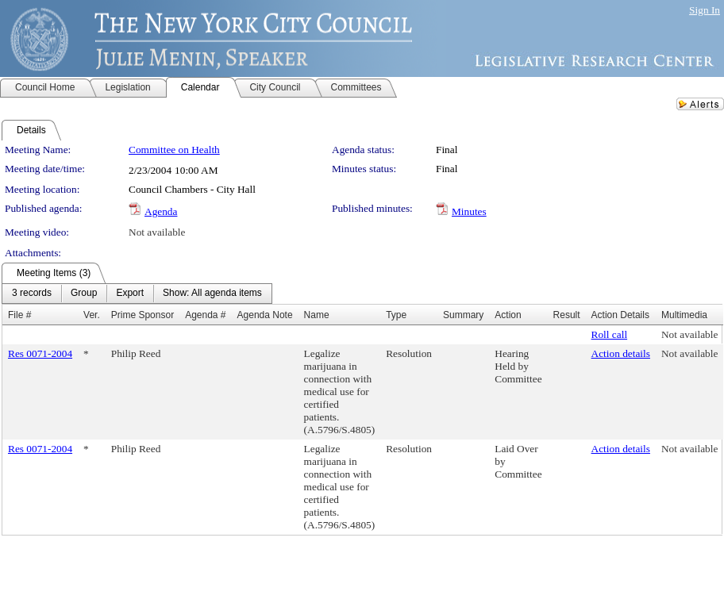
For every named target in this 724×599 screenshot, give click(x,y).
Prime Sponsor (142, 315)
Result (566, 315)
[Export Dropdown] (129, 293)
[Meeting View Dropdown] (212, 293)
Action (508, 315)
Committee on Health (174, 150)
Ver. (91, 315)
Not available (157, 232)
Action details (620, 353)
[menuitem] (31, 293)
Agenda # (205, 315)
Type (396, 315)
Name (316, 315)
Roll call (609, 334)
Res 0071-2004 (40, 353)
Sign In (704, 10)
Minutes (469, 211)
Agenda (160, 211)
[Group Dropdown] (83, 293)
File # (19, 315)
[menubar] (137, 293)
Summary (463, 315)
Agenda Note (265, 315)
